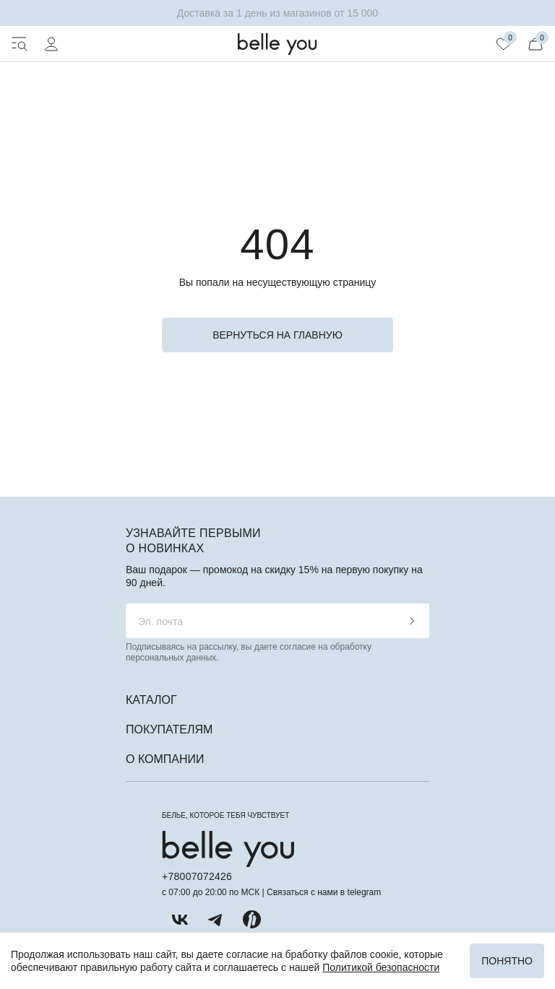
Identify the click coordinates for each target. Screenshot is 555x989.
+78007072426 (197, 876)
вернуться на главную (277, 335)
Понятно (507, 961)
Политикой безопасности (380, 967)
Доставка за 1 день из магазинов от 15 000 (277, 13)
